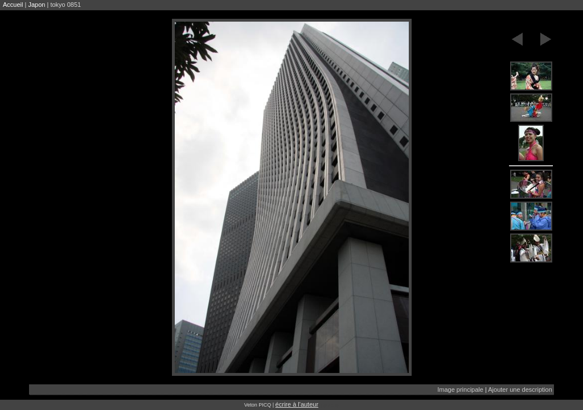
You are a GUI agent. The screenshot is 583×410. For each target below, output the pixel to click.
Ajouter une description (520, 389)
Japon (36, 4)
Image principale (460, 389)
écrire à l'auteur (297, 404)
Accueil (13, 4)
